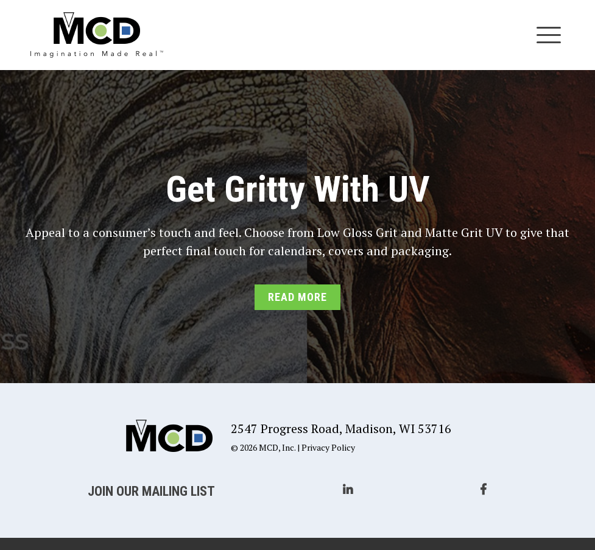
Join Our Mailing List (151, 491)
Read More (297, 297)
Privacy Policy (328, 447)
